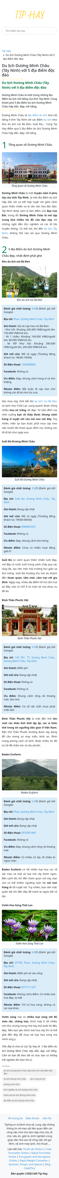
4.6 (34, 308)
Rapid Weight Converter (34, 1160)
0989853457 (29, 526)
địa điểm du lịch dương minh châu (19, 1100)
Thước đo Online (33, 1149)
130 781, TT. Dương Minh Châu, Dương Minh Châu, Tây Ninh (29, 659)
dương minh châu (12, 1084)
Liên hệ (46, 1118)
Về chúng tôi (15, 1118)
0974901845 (29, 832)
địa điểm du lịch (37, 115)
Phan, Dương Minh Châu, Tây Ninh (34, 319)
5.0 (34, 488)
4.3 (34, 647)
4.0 (34, 952)
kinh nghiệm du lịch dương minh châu (21, 1089)
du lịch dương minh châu (15, 1079)
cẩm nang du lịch (37, 1079)
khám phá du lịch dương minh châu (19, 1095)
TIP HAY (6, 51)
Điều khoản (32, 1118)
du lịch (48, 119)
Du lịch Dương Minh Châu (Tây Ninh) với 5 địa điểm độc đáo (28, 1072)
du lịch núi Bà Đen (45, 401)
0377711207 (29, 987)
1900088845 (29, 364)
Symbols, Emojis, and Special (25, 1164)
